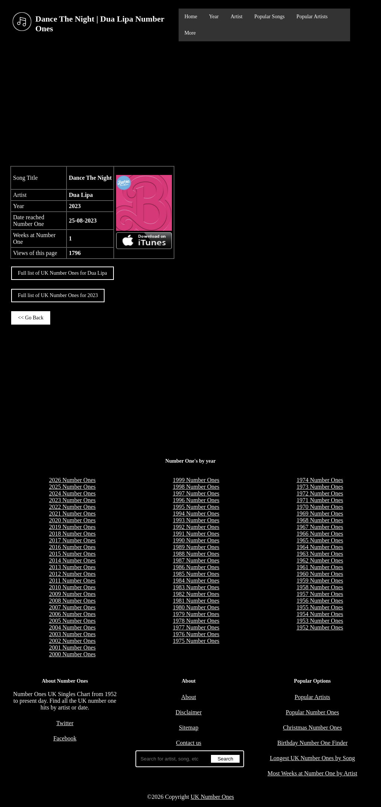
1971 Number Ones (320, 500)
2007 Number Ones (72, 607)
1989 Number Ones (196, 547)
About (188, 697)
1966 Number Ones (320, 533)
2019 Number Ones (72, 527)
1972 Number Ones (320, 493)
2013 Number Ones (72, 567)
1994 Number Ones (196, 513)
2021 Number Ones (72, 513)
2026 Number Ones (72, 480)
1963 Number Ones (320, 554)
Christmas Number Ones (312, 727)
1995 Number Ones (196, 507)
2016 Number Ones (72, 547)
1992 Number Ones (196, 527)
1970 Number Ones (320, 507)
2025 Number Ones (72, 487)
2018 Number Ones (72, 533)
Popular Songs (269, 16)
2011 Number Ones (72, 580)
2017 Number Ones (72, 540)
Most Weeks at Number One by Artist (312, 773)
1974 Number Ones (320, 480)
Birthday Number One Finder (312, 743)
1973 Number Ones (320, 487)
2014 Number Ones (72, 560)
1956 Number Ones (320, 600)
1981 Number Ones (196, 600)
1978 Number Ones (196, 621)
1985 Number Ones (196, 574)
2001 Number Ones (72, 647)
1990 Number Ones (196, 540)
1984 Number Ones (196, 580)
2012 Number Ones (72, 574)
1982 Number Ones (196, 594)
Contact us (188, 743)
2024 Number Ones (72, 493)
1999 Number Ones (196, 480)
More (190, 33)
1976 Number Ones (196, 634)
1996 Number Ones (196, 500)
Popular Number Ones (312, 712)
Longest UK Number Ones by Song (312, 758)
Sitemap (188, 727)
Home (191, 16)
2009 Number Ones (72, 594)
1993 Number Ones (196, 520)
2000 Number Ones (72, 654)
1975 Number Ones (196, 641)
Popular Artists (312, 16)
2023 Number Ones (72, 500)
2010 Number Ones (72, 587)
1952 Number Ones (320, 627)
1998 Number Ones (196, 487)
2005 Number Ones (72, 621)
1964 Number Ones (320, 547)
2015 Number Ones (72, 554)
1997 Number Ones (196, 493)
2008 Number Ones (72, 600)
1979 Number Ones (196, 614)
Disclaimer (189, 712)
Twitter (64, 723)
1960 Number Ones (320, 574)
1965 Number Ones (320, 540)
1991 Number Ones (196, 533)
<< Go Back (31, 317)
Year (214, 16)
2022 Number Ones (72, 507)
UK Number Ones (212, 797)
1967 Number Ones (320, 527)
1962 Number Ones (320, 560)
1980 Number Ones (196, 607)
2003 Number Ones (72, 634)
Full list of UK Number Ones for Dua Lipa (62, 273)
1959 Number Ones (320, 580)
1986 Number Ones (196, 567)
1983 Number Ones (196, 587)
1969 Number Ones (320, 513)
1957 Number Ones (320, 594)
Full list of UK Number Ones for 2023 (58, 295)
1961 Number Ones (320, 567)
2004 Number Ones (72, 627)
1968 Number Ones (320, 520)
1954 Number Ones (320, 614)
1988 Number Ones (196, 554)
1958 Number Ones (320, 587)
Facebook (64, 738)
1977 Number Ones (196, 627)
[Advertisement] (190, 103)
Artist (237, 16)
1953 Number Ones (320, 621)
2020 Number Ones (72, 520)
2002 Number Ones (72, 641)
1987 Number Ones (196, 560)
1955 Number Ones (320, 607)
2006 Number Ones (72, 614)
